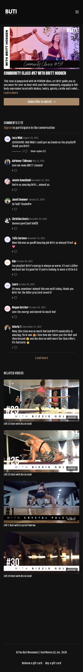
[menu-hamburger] (77, 12)
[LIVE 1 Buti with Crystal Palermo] (41, 525)
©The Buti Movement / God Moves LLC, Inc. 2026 (41, 652)
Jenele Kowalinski (21, 180)
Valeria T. (17, 326)
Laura (15, 284)
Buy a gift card (53, 663)
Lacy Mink (17, 137)
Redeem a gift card (32, 663)
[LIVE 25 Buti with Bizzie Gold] (41, 475)
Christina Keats (20, 219)
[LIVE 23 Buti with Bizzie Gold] (41, 424)
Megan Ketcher (20, 307)
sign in (8, 128)
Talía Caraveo (19, 238)
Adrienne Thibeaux (22, 161)
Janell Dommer (20, 199)
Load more (41, 358)
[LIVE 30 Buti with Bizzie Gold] (41, 576)
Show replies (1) (38, 151)
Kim (14, 261)
